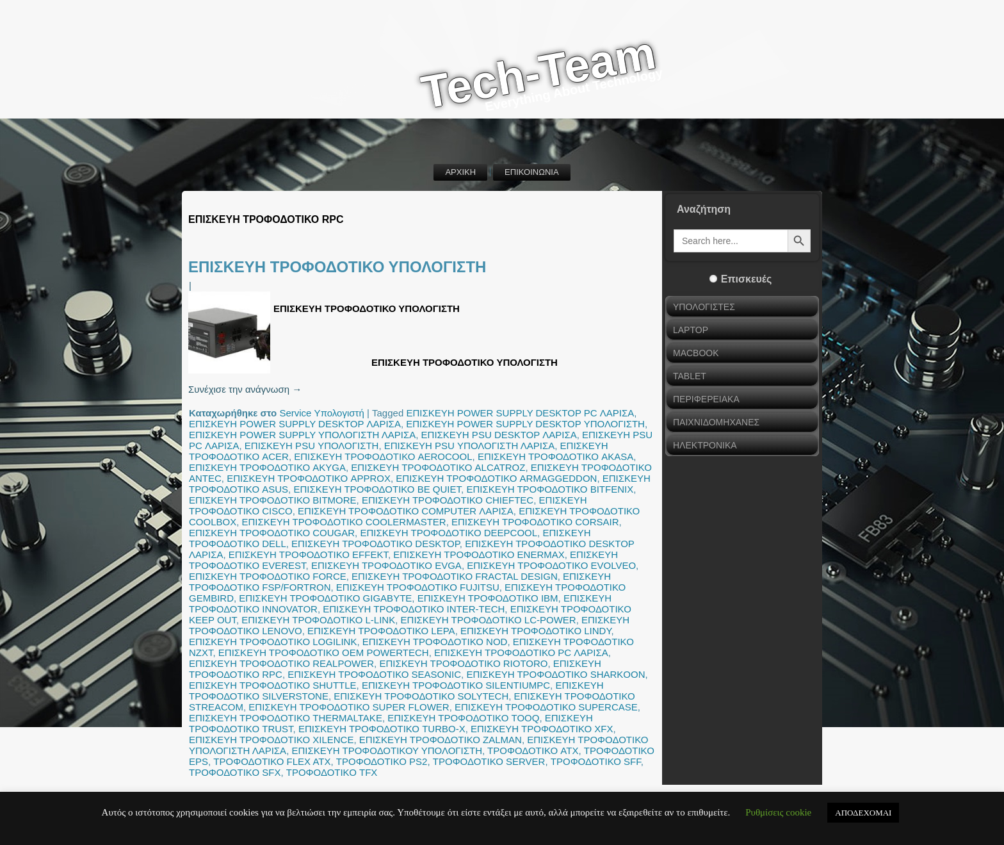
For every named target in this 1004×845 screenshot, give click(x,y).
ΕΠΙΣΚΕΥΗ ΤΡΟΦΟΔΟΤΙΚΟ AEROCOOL (383, 456)
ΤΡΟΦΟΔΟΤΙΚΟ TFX (332, 772)
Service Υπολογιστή (321, 412)
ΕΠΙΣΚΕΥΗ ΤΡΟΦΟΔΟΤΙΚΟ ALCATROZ (438, 467)
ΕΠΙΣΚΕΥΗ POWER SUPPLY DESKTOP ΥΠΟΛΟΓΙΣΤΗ (525, 423)
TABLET (689, 376)
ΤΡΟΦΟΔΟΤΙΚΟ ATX (532, 750)
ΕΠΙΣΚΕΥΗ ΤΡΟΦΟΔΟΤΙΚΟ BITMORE (273, 500)
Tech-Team (538, 73)
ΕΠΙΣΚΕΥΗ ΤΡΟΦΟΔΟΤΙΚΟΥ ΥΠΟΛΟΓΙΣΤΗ (386, 750)
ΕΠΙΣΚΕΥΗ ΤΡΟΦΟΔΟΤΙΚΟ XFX (542, 728)
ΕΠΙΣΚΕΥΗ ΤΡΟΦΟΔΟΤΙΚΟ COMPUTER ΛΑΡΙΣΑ (406, 510)
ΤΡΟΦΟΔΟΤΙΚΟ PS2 (382, 761)
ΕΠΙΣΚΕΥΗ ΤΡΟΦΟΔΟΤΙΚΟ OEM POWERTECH (323, 652)
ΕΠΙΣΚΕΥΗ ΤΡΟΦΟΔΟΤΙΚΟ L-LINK (318, 619)
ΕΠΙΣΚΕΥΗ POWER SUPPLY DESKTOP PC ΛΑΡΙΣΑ (520, 412)
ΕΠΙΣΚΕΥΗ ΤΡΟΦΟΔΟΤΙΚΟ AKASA (555, 456)
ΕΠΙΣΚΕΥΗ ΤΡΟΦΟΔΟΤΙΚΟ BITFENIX (549, 489)
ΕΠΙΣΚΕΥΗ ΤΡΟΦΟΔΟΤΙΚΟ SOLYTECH (421, 696)
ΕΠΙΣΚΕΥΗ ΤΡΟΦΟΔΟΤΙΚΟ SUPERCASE (546, 706)
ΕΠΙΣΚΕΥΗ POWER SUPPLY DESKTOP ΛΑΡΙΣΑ (295, 423)
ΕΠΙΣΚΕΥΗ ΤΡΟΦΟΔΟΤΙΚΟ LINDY (535, 630)
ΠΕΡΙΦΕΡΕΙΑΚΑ (706, 399)
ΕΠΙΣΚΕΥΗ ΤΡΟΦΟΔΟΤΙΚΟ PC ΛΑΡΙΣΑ (521, 652)
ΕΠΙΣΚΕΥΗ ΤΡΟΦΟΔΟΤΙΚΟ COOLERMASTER (344, 521)
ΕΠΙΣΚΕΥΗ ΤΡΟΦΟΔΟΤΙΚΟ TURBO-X (382, 728)
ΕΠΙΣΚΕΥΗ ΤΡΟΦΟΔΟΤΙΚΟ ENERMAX (478, 554)
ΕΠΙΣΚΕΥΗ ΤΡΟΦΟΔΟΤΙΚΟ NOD (435, 641)
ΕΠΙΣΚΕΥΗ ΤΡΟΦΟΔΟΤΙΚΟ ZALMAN (440, 739)
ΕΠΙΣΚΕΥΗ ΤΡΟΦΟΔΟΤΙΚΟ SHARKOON (555, 674)
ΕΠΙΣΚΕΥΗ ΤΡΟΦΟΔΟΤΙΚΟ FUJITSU (417, 587)
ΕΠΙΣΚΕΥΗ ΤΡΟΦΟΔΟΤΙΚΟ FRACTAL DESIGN (455, 576)
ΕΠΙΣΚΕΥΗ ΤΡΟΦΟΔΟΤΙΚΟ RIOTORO (463, 663)
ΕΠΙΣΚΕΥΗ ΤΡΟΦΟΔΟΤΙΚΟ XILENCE (271, 739)
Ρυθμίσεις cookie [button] (778, 812)
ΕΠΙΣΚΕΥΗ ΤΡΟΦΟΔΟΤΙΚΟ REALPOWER (281, 663)
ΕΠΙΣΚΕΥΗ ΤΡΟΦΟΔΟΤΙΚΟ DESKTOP (375, 543)
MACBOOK (696, 353)
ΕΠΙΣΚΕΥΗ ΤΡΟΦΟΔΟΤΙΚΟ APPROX (309, 478)
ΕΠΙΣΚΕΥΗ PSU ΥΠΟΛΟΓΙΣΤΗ (312, 445)
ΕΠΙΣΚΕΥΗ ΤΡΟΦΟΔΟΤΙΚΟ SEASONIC (374, 674)
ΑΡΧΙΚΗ (460, 172)
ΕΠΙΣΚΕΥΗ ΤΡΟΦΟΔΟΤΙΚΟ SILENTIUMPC (456, 685)
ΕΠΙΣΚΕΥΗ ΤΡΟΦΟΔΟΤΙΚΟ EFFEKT (308, 554)
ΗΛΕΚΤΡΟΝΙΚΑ (705, 445)
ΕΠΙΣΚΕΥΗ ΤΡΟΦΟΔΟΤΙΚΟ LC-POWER (488, 619)
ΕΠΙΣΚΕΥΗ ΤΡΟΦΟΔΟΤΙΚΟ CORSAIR (535, 521)
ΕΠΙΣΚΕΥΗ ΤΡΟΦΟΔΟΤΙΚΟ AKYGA (267, 467)
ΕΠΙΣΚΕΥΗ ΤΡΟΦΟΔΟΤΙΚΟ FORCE (267, 576)
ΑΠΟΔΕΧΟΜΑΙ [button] (863, 812)
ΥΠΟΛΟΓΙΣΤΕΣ (704, 307)
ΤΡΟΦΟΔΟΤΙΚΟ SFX (234, 772)
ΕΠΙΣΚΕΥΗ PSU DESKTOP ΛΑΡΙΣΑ (499, 434)
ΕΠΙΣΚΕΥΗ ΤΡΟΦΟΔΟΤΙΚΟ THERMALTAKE (285, 717)
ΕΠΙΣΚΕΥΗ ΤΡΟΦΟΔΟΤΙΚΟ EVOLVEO (551, 565)
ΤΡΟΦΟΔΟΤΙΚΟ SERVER (489, 761)
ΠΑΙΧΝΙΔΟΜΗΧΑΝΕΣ (716, 422)
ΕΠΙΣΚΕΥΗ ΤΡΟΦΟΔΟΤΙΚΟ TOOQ (463, 717)
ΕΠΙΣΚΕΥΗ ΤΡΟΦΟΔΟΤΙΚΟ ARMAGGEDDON (496, 478)
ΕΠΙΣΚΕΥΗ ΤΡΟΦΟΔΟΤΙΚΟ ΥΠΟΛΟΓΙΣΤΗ (337, 266)
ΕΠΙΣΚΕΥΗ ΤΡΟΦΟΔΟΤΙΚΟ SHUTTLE (273, 685)
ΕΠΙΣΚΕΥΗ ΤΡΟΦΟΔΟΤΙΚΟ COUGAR (272, 532)
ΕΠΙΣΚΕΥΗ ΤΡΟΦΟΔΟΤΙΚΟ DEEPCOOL (448, 532)
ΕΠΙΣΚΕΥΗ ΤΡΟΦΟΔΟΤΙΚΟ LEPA (381, 630)
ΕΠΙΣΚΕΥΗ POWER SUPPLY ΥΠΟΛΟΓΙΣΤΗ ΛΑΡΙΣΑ (302, 434)
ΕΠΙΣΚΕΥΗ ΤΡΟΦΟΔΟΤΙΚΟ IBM (487, 598)
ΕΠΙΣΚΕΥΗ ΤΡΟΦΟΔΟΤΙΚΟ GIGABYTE (325, 598)
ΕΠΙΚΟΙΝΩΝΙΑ (531, 172)
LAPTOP (690, 330)
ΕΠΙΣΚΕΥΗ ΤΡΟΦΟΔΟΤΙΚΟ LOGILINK (273, 641)
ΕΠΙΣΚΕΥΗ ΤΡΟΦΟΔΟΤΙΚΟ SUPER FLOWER (348, 706)
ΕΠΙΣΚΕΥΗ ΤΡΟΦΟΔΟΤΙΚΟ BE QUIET (377, 489)
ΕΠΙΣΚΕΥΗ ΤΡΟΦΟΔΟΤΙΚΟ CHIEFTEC (447, 500)
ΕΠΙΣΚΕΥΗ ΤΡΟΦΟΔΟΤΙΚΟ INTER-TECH (414, 608)
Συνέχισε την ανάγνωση (245, 389)
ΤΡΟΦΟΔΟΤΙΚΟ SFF (596, 761)
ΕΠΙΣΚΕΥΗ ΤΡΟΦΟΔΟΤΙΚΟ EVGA (386, 565)
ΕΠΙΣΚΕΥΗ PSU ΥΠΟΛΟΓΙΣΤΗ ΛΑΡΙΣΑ (469, 445)
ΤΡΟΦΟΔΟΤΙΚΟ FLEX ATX (271, 761)
